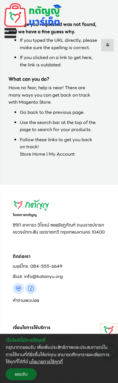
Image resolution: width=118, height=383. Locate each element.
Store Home (32, 154)
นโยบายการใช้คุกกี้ (46, 361)
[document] (59, 358)
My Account (62, 154)
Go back (29, 112)
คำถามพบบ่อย (26, 300)
